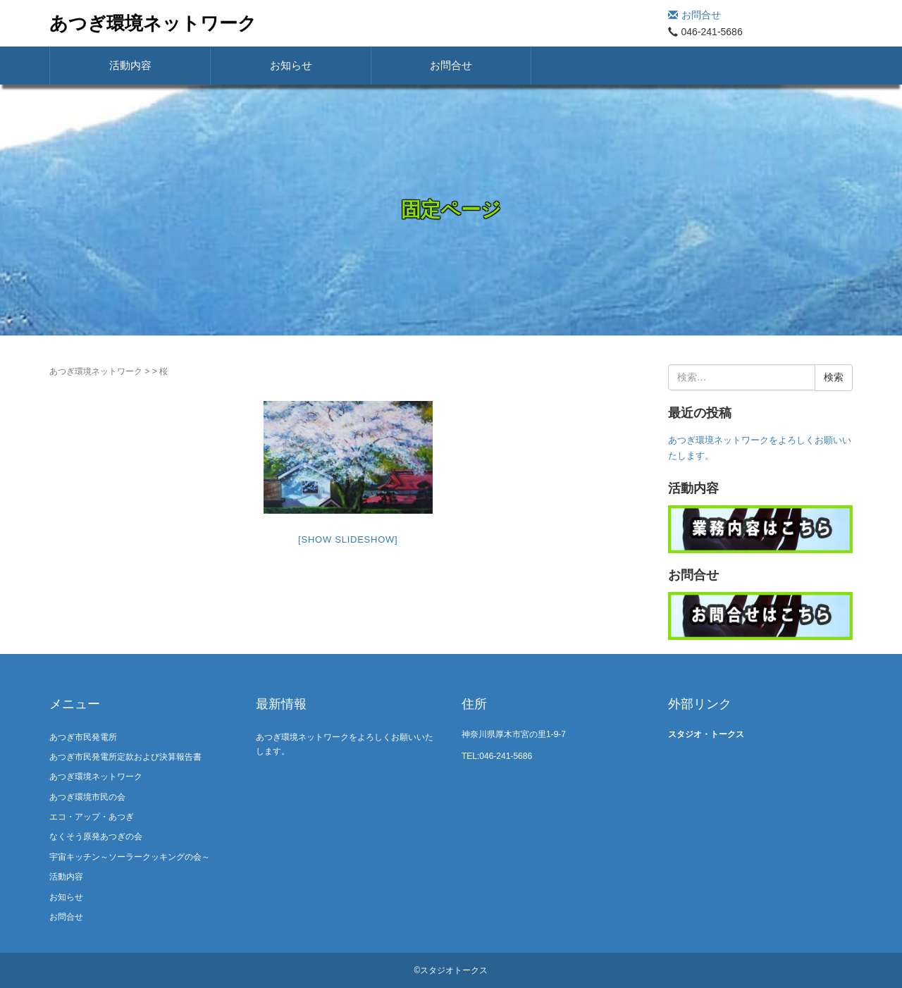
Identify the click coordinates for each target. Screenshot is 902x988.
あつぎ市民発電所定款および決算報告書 (125, 757)
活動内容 (130, 65)
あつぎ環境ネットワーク (153, 23)
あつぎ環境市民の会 (87, 797)
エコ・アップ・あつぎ (91, 817)
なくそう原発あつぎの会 (95, 836)
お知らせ (291, 65)
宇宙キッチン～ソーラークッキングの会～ (129, 857)
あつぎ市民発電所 (83, 737)
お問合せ (694, 14)
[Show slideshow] (347, 539)
